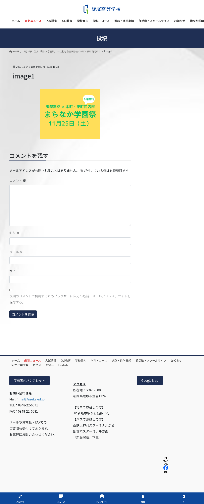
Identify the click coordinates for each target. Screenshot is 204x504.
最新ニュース (34, 360)
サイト (14, 270)
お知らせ (18, 365)
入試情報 (54, 360)
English (85, 365)
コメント (17, 180)
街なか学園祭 (37, 365)
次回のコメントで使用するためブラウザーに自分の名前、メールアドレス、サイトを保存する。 (69, 299)
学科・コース (106, 360)
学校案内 (86, 360)
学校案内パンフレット (30, 380)
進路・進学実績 (130, 360)
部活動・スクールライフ (161, 360)
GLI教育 (71, 360)
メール (16, 252)
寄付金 (56, 365)
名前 (14, 232)
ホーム (16, 360)
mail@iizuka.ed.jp (32, 399)
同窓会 (70, 365)
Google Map (150, 380)
